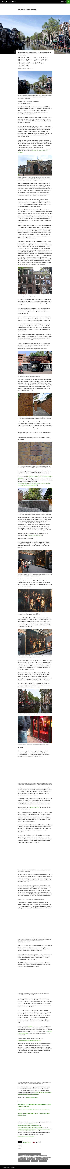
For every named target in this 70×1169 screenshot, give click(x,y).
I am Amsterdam (22, 1159)
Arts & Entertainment (23, 52)
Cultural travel (39, 52)
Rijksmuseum (34, 1160)
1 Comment (30, 68)
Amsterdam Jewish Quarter (25, 1155)
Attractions (32, 52)
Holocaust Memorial (46, 1157)
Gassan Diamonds (35, 1157)
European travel (47, 52)
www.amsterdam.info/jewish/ (35, 535)
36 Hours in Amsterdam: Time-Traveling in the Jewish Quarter (34, 1109)
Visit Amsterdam (43, 1160)
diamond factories (34, 807)
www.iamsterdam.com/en (32, 1097)
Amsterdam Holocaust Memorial (33, 1153)
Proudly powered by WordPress (8, 1167)
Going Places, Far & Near (9, 2)
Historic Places (29, 53)
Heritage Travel (21, 53)
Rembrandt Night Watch (24, 1160)
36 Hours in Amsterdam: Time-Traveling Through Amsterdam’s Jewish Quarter (33, 61)
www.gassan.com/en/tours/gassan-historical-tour (29, 1040)
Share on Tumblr (27, 1142)
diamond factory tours (24, 1157)
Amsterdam (21, 1153)
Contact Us (63, 1)
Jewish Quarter (31, 1159)
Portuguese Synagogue (42, 1159)
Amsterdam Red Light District (39, 1155)
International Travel (39, 53)
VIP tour (30, 1026)
